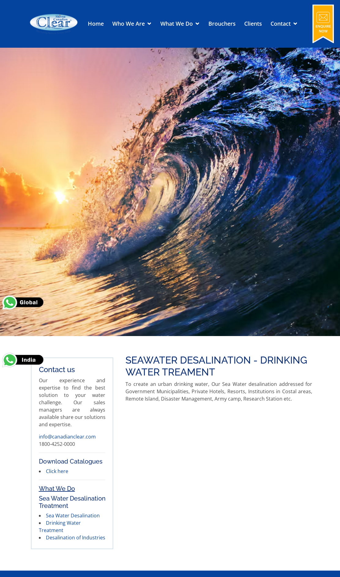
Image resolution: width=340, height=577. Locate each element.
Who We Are (128, 23)
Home (96, 23)
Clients (253, 23)
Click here (57, 471)
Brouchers (222, 23)
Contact (281, 23)
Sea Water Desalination (73, 515)
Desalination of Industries (75, 537)
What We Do (176, 23)
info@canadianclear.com (67, 436)
